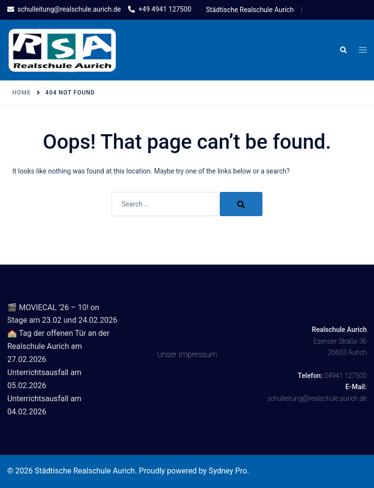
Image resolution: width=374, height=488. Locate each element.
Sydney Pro (228, 470)
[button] (343, 50)
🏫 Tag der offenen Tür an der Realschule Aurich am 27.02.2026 (58, 346)
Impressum (198, 354)
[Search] (241, 204)
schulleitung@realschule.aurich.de (317, 398)
